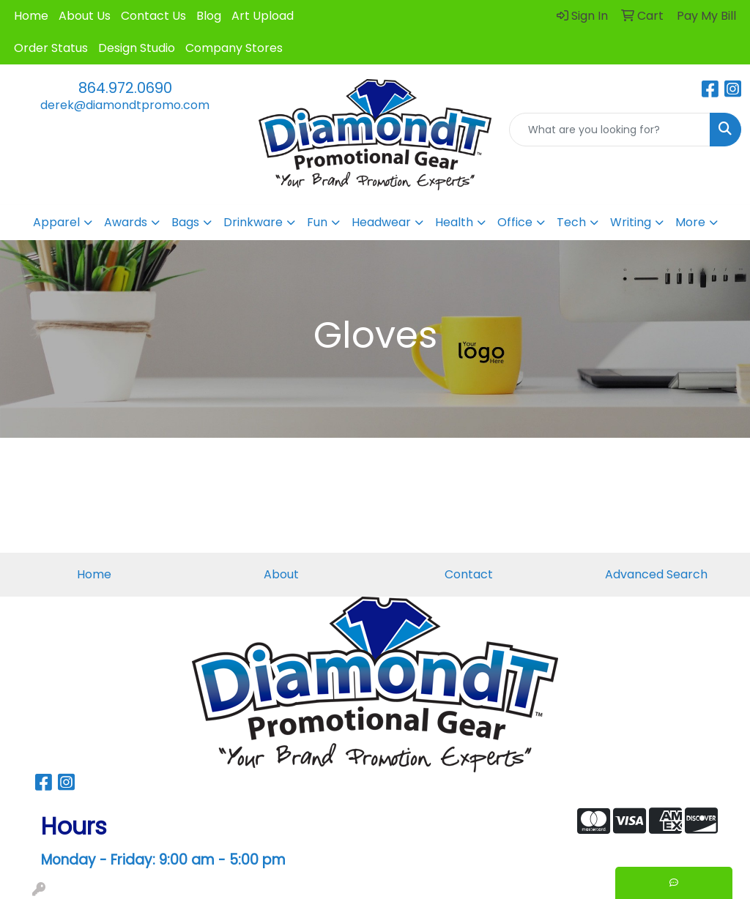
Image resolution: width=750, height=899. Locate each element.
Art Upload (262, 15)
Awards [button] (125, 222)
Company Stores (234, 48)
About (281, 574)
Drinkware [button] (253, 222)
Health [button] (454, 222)
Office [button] (514, 222)
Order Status (51, 48)
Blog (208, 15)
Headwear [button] (381, 222)
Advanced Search (656, 574)
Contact (469, 574)
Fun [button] (317, 222)
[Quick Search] (609, 129)
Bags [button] (185, 222)
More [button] (690, 222)
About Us (85, 15)
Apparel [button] (56, 222)
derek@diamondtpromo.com (124, 105)
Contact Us (153, 15)
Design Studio (136, 48)
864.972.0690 (125, 88)
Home (31, 15)
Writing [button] (630, 222)
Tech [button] (571, 222)
